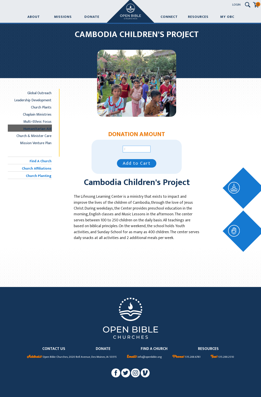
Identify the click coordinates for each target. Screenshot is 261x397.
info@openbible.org (144, 357)
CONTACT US (53, 349)
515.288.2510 (222, 357)
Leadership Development (32, 100)
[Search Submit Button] (247, 5)
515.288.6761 (186, 357)
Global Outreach (39, 93)
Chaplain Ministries (37, 114)
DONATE (103, 349)
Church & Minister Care (33, 136)
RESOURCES (208, 349)
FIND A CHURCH (154, 349)
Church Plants (41, 107)
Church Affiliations (36, 168)
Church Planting (38, 176)
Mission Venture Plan (35, 143)
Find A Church (40, 161)
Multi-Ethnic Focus (37, 122)
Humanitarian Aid (37, 129)
